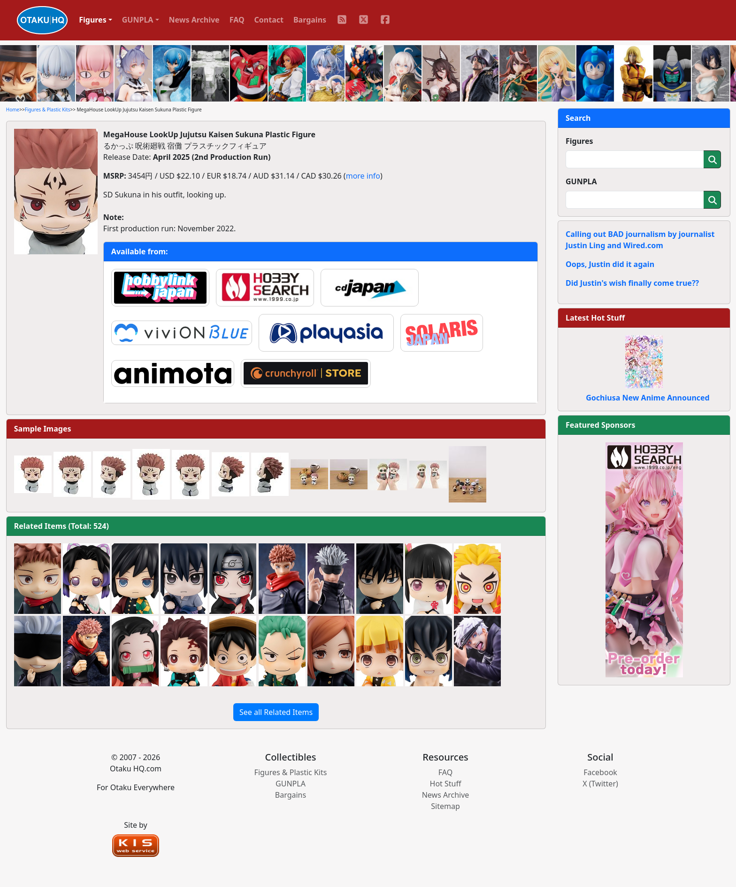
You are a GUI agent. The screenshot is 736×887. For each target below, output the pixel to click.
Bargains (309, 20)
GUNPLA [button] (137, 20)
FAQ (237, 20)
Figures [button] (93, 20)
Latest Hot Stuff (595, 318)
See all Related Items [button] (276, 712)
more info (363, 176)
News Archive (194, 20)
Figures (579, 141)
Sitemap (445, 806)
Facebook (600, 772)
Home (12, 109)
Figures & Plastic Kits (47, 109)
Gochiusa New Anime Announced (647, 397)
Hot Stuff (445, 783)
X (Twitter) (600, 783)
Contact (269, 20)
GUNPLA (581, 181)
